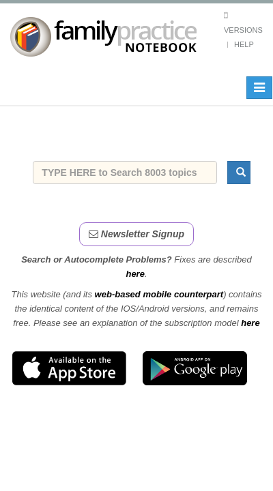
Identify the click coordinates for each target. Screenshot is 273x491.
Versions (243, 30)
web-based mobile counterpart (159, 294)
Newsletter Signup (136, 233)
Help (244, 44)
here (135, 274)
